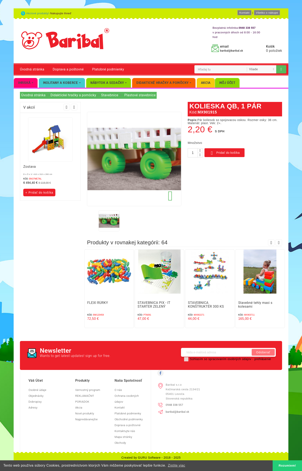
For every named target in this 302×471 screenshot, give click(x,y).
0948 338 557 (174, 404)
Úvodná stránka (32, 69)
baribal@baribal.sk (231, 50)
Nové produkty (84, 413)
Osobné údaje (37, 390)
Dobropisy (35, 401)
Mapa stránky (123, 436)
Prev (66, 107)
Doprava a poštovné (68, 69)
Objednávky (36, 395)
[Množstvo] (193, 152)
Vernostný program (87, 390)
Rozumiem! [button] (287, 465)
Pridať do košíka (224, 153)
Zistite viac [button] (176, 465)
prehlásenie (262, 359)
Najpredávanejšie (86, 419)
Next (74, 107)
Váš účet (36, 381)
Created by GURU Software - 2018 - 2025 (151, 457)
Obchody (120, 442)
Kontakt (244, 12)
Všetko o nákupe (267, 12)
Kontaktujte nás (125, 431)
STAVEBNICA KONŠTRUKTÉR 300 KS (206, 304)
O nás (118, 390)
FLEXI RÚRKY (97, 303)
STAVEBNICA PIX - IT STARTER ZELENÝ (154, 304)
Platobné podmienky (108, 69)
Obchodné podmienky (129, 419)
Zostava (29, 167)
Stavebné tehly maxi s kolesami (255, 304)
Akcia (78, 407)
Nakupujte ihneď (60, 13)
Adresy (33, 407)
